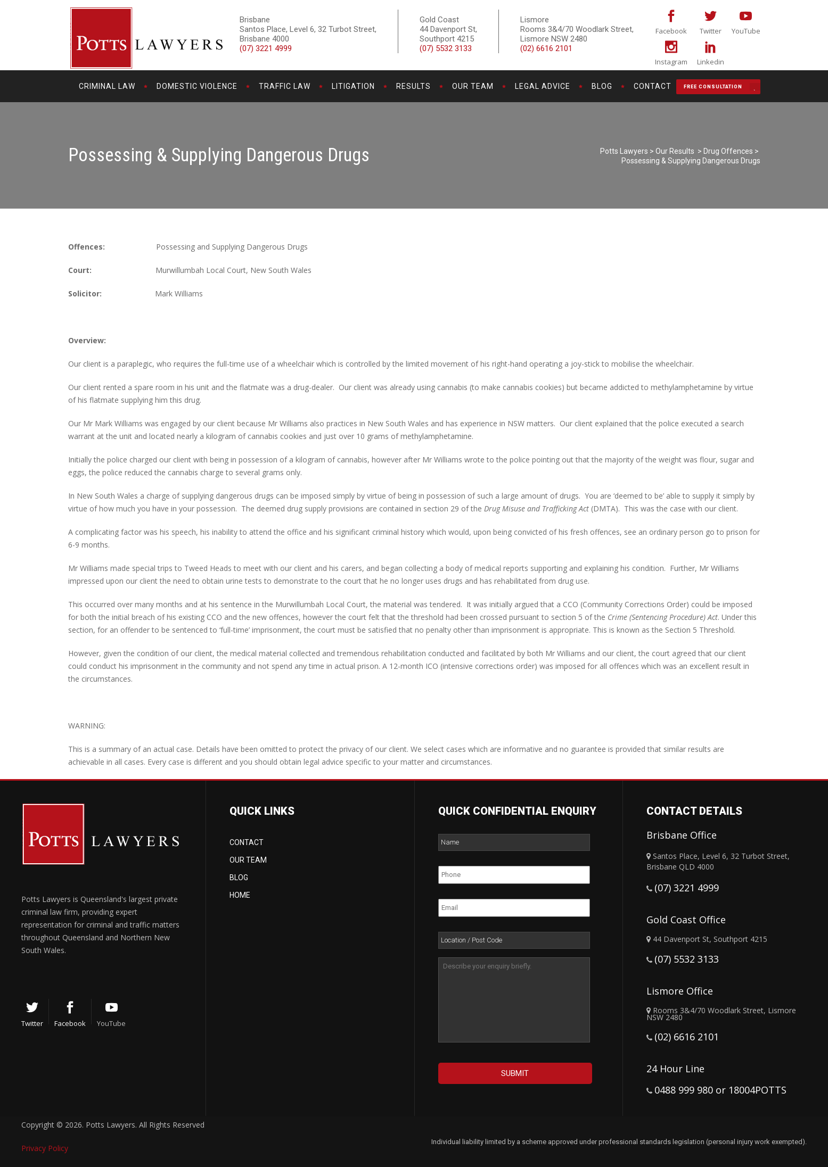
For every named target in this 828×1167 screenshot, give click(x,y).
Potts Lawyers (624, 151)
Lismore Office (679, 990)
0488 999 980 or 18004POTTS (720, 1089)
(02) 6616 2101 (546, 48)
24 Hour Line (675, 1068)
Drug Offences (728, 151)
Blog (238, 877)
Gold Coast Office (686, 919)
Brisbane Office (681, 835)
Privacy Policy (44, 1148)
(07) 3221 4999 (266, 48)
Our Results (674, 151)
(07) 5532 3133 (446, 48)
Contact (246, 842)
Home (239, 895)
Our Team (248, 860)
